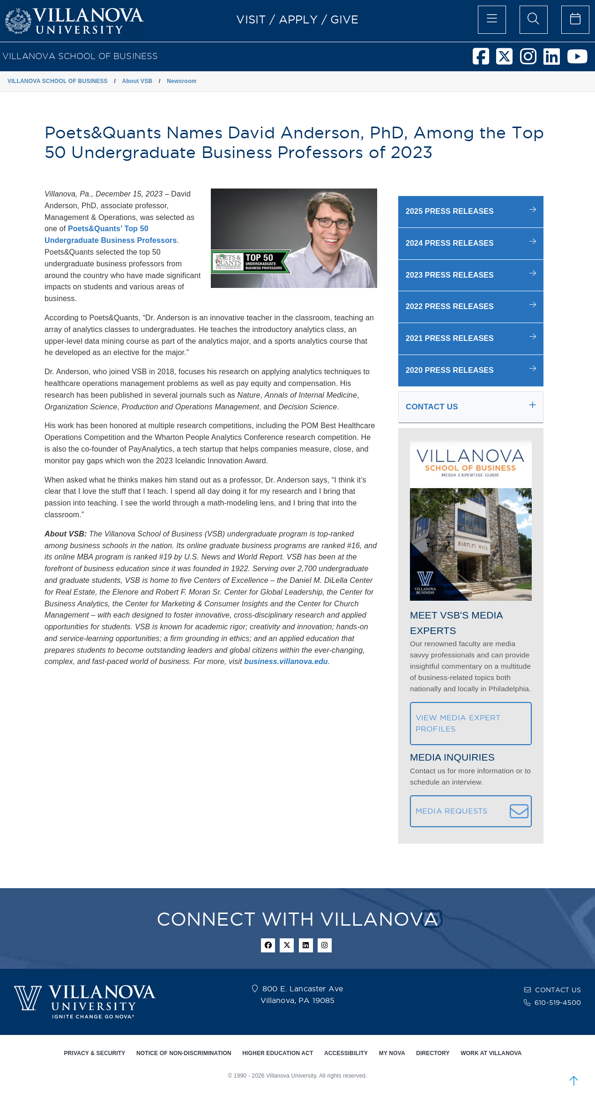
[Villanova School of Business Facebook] (484, 60)
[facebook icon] (268, 945)
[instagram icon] (325, 945)
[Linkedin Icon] (306, 945)
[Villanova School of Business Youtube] (581, 60)
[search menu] (534, 20)
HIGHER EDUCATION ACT (277, 1053)
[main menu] (492, 20)
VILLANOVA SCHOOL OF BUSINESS (80, 56)
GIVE (344, 19)
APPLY (298, 19)
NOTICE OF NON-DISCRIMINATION (183, 1053)
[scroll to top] (574, 1081)
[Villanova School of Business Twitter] (508, 60)
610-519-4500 (558, 1002)
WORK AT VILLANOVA (491, 1053)
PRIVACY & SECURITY (94, 1053)
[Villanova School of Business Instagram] (531, 60)
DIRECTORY (432, 1053)
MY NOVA (392, 1053)
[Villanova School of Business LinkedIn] (555, 60)
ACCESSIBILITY (346, 1053)
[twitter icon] (287, 945)
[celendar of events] (575, 20)
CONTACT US (558, 990)
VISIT (251, 19)
